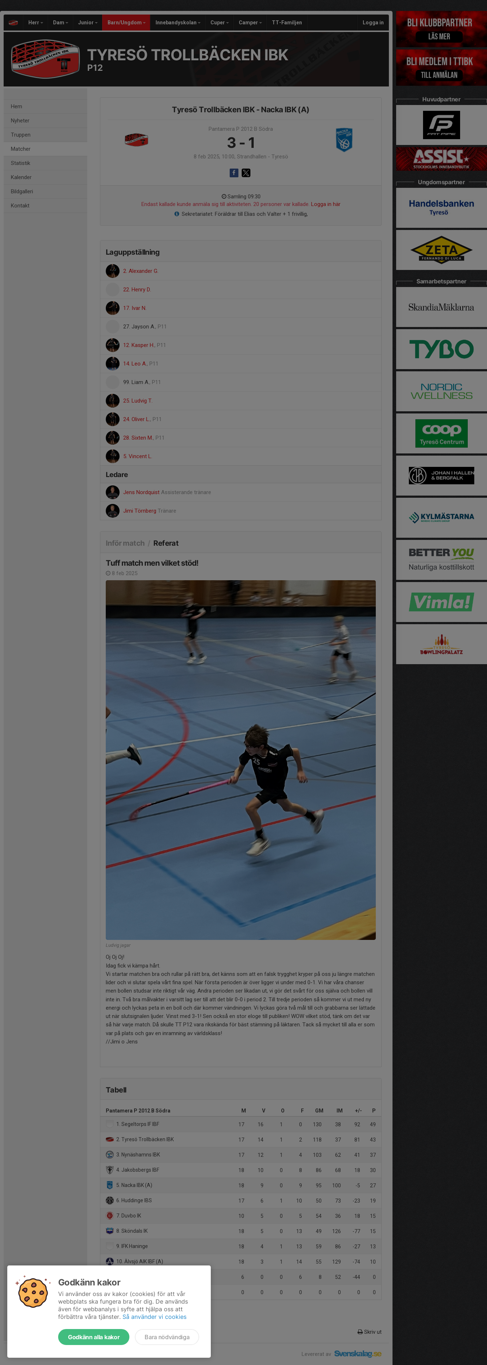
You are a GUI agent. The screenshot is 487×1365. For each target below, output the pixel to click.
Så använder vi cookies (154, 1316)
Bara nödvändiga (167, 1337)
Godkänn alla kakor (94, 1337)
